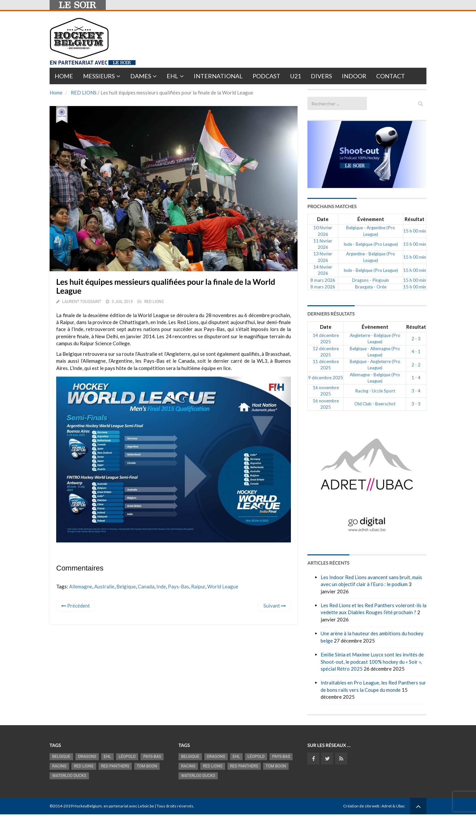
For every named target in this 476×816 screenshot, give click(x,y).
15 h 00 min (414, 231)
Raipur (198, 586)
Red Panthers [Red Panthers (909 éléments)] (115, 766)
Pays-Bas (178, 586)
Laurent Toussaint (81, 301)
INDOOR (354, 76)
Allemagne (80, 586)
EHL (172, 76)
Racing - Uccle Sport (375, 390)
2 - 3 (416, 338)
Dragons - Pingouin (370, 280)
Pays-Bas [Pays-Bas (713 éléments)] (152, 756)
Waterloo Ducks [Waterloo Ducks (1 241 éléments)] (69, 775)
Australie (104, 586)
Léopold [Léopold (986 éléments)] (127, 756)
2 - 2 (416, 364)
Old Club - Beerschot (374, 403)
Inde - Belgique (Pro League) (370, 244)
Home (64, 76)
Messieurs (99, 76)
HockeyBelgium (87, 805)
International (218, 76)
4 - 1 (416, 351)
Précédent (75, 606)
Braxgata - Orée (370, 286)
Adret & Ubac (393, 805)
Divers (321, 76)
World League (222, 586)
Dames (140, 76)
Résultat (414, 219)
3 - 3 (416, 403)
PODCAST (266, 76)
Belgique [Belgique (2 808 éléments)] (61, 756)
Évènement (370, 219)
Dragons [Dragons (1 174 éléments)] (87, 756)
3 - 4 (416, 390)
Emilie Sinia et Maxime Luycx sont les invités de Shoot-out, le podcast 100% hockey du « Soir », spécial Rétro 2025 (372, 661)
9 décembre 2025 (325, 377)
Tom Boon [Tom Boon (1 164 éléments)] (147, 766)
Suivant (274, 606)
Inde (161, 586)
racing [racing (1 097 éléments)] (59, 766)
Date (323, 219)
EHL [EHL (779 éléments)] (107, 756)
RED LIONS (84, 92)
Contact (390, 76)
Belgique (126, 586)
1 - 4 (416, 377)
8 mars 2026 (322, 280)
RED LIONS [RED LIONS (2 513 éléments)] (84, 766)
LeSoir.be (146, 805)
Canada (146, 586)
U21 (295, 76)
